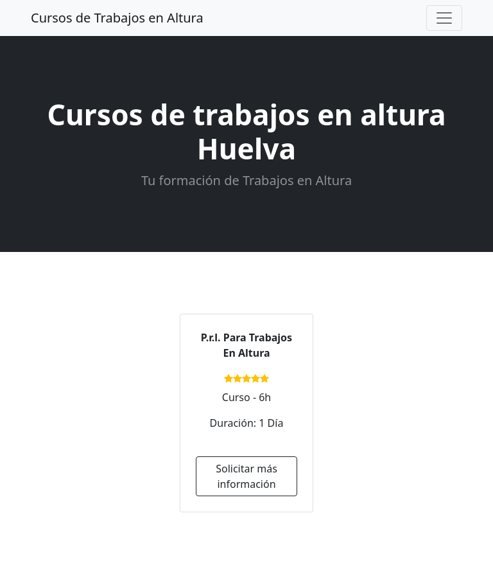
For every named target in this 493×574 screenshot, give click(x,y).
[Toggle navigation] (444, 18)
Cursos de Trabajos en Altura (117, 17)
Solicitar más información (246, 476)
